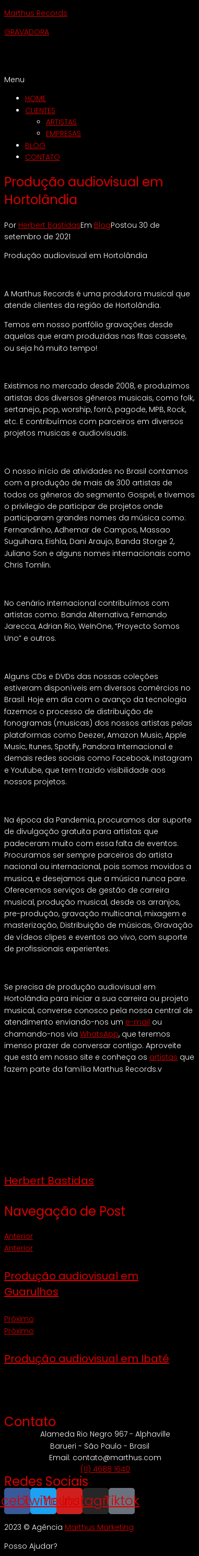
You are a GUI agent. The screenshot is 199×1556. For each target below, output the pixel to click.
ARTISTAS (61, 122)
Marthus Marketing (99, 1527)
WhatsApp (99, 1034)
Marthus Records (35, 13)
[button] (99, 79)
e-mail (137, 1022)
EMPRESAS (63, 133)
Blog (102, 225)
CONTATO (42, 157)
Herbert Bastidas (49, 225)
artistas (163, 1057)
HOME (35, 98)
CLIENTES (40, 110)
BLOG (35, 145)
